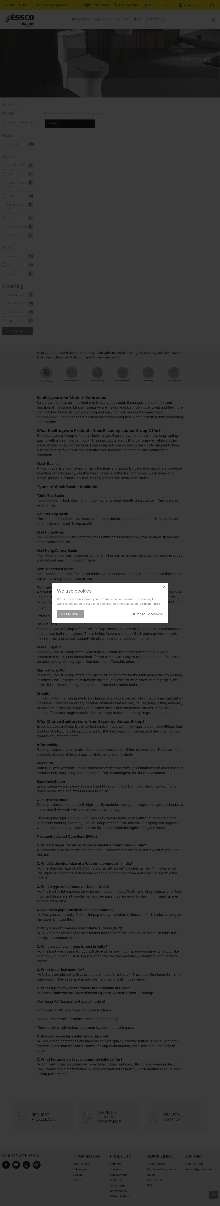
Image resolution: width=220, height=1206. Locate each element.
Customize (70, 614)
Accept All (155, 614)
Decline (139, 614)
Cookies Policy (149, 603)
